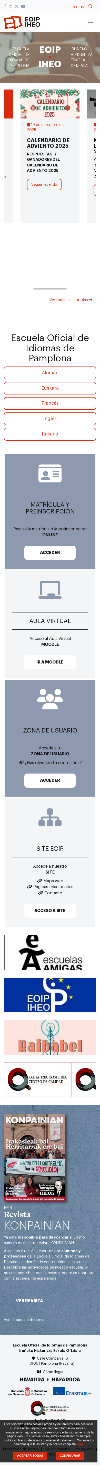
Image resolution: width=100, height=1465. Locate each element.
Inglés (50, 418)
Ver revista (29, 1301)
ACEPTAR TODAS (30, 1456)
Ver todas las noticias (70, 300)
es (75, 6)
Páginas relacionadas (53, 887)
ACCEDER (50, 553)
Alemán (50, 372)
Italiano (50, 434)
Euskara (50, 388)
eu (83, 6)
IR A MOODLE (50, 662)
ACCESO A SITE (50, 911)
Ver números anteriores (24, 1320)
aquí (80, 1444)
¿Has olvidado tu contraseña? (53, 763)
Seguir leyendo (44, 184)
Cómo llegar (53, 1372)
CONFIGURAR (69, 1456)
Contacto (53, 893)
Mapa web (53, 881)
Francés (50, 403)
